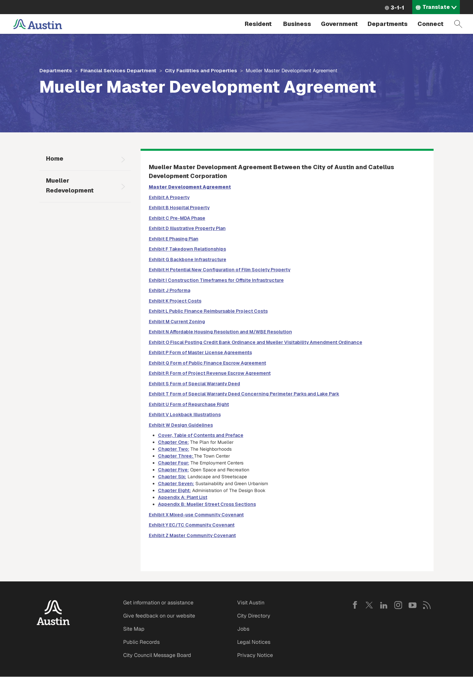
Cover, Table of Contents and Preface (200, 435)
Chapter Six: (172, 477)
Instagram (398, 605)
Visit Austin (250, 602)
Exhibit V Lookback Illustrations (185, 414)
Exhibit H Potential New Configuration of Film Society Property (219, 270)
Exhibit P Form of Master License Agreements (200, 352)
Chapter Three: (176, 456)
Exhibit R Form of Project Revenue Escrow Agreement (210, 373)
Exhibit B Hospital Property (179, 208)
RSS (427, 605)
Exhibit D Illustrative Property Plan (187, 228)
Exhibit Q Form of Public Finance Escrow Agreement (207, 363)
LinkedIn (384, 605)
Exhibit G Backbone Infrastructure (187, 259)
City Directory (253, 615)
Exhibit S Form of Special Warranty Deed (194, 384)
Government (339, 24)
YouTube (413, 605)
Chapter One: (173, 442)
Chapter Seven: (176, 483)
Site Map (134, 628)
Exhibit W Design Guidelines (181, 425)
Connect (430, 24)
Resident (258, 24)
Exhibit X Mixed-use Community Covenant (196, 515)
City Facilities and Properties (201, 70)
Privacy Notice (255, 655)
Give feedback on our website (159, 615)
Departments (388, 24)
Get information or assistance (158, 602)
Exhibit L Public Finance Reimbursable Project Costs (208, 311)
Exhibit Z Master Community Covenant (192, 535)
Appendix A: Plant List (182, 497)
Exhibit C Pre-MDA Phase (177, 218)
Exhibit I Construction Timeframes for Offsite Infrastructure (216, 280)
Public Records (141, 642)
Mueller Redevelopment (70, 185)
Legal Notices (253, 642)
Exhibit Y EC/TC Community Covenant (192, 525)
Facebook (355, 605)
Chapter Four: (173, 463)
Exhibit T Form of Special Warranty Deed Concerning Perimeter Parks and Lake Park (244, 394)
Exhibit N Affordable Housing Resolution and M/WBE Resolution (220, 332)
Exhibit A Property (169, 197)
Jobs (243, 628)
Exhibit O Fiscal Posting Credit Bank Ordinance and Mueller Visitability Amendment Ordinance (255, 342)
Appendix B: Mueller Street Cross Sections (207, 504)
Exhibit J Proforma (169, 290)
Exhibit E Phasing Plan (173, 239)
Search (458, 24)
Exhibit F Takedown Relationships (187, 249)
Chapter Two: (173, 449)
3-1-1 (397, 7)
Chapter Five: (173, 470)
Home (54, 158)
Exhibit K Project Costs (175, 301)
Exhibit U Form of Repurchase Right (189, 404)
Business (297, 24)
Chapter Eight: (174, 490)
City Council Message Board (157, 655)
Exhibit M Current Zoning (177, 322)
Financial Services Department (118, 70)
